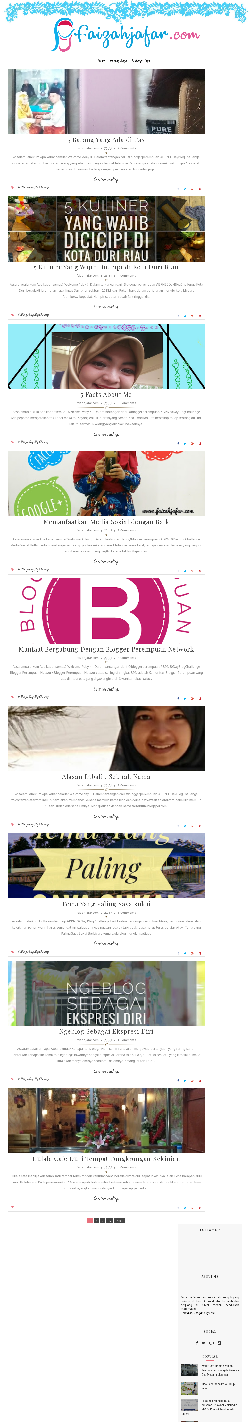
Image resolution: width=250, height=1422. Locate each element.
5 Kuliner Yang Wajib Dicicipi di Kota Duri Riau (89, 308)
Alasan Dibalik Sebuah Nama (89, 887)
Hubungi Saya (141, 75)
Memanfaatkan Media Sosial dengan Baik (89, 596)
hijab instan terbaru (189, 608)
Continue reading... (89, 209)
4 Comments (109, 320)
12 (92, 1388)
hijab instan (184, 594)
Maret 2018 (188, 446)
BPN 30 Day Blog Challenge (194, 488)
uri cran (182, 643)
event (180, 495)
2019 (180, 347)
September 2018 (192, 427)
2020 (180, 343)
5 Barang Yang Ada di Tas (89, 163)
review (181, 523)
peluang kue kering (189, 629)
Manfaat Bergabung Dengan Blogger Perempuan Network (89, 742)
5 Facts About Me (89, 454)
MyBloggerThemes (144, 1416)
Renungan (183, 509)
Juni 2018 (187, 437)
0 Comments (109, 462)
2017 (180, 460)
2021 (180, 338)
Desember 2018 (191, 356)
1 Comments (109, 1180)
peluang (182, 622)
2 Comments (109, 171)
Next (102, 1388)
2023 (180, 329)
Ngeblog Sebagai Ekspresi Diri (89, 1171)
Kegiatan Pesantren (189, 530)
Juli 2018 (186, 432)
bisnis (180, 580)
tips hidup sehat (187, 636)
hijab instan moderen (190, 601)
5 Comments (109, 1037)
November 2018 (191, 361)
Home (101, 75)
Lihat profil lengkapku (186, 686)
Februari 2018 (190, 450)
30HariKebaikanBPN (189, 573)
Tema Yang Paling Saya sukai (89, 1029)
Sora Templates (119, 1416)
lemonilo (182, 615)
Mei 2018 (186, 441)
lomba (181, 537)
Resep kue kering (187, 551)
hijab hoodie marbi (189, 587)
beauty (181, 516)
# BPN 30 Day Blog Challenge (41, 216)
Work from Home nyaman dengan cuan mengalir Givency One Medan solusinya (212, 230)
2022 (180, 333)
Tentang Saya (118, 75)
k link (181, 502)
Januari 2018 (189, 455)
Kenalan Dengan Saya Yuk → (193, 172)
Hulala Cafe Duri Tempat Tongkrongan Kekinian (88, 1317)
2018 (180, 352)
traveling (182, 566)
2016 (180, 465)
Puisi (180, 544)
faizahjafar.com (188, 681)
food (180, 558)
